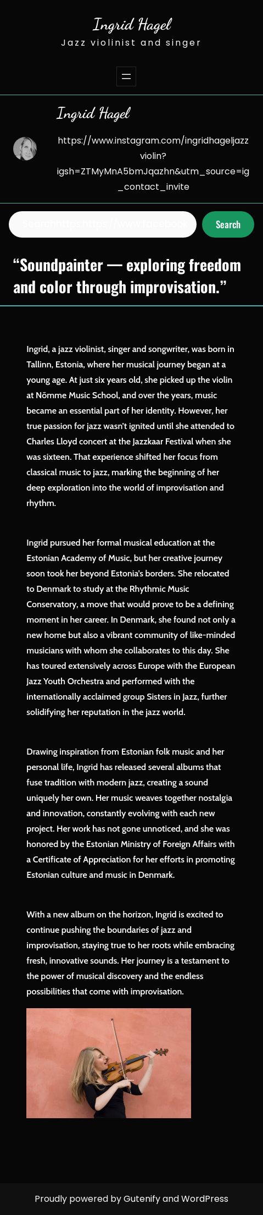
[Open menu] (126, 76)
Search (228, 224)
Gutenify (143, 1198)
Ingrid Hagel (131, 24)
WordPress (204, 1198)
